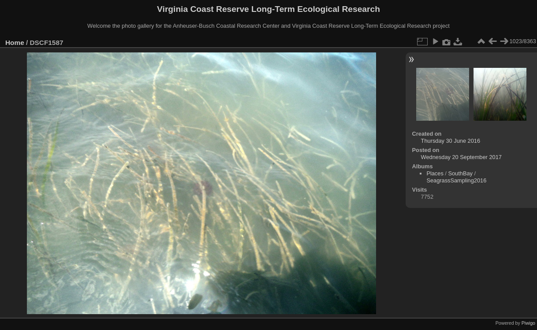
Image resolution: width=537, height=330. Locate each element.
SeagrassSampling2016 (456, 180)
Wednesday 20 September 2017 (461, 157)
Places (434, 173)
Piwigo (528, 323)
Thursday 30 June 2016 (450, 140)
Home (14, 42)
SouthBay (460, 173)
